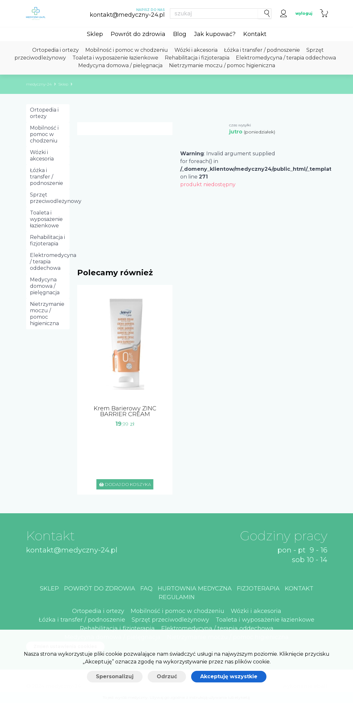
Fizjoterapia (258, 588)
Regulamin (177, 597)
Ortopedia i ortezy (55, 50)
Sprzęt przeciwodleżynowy (50, 198)
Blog (179, 34)
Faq (146, 588)
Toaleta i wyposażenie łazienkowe (115, 58)
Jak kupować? (215, 34)
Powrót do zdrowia (138, 34)
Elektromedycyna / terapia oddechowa (286, 58)
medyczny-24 (39, 84)
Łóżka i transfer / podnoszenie (262, 50)
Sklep (95, 34)
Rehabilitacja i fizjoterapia (197, 58)
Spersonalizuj (115, 676)
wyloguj (303, 13)
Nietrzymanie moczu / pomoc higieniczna (222, 65)
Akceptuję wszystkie (228, 676)
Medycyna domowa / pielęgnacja (120, 65)
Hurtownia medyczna (195, 588)
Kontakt (254, 34)
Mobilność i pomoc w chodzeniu (126, 50)
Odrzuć (167, 676)
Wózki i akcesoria (196, 50)
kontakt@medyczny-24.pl (71, 550)
